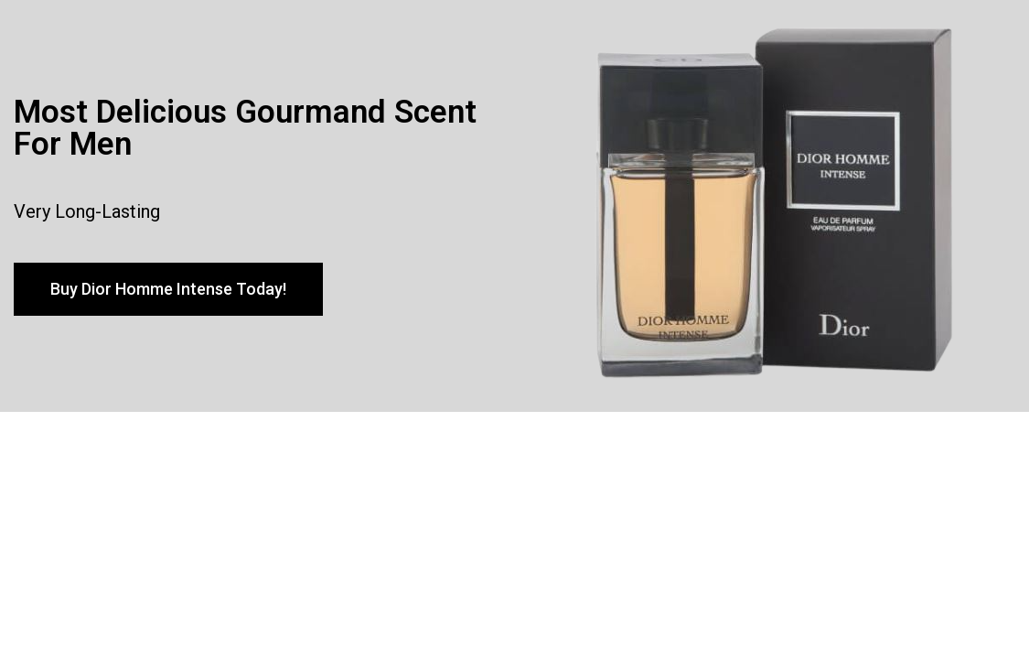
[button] (168, 289)
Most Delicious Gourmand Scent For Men (245, 128)
